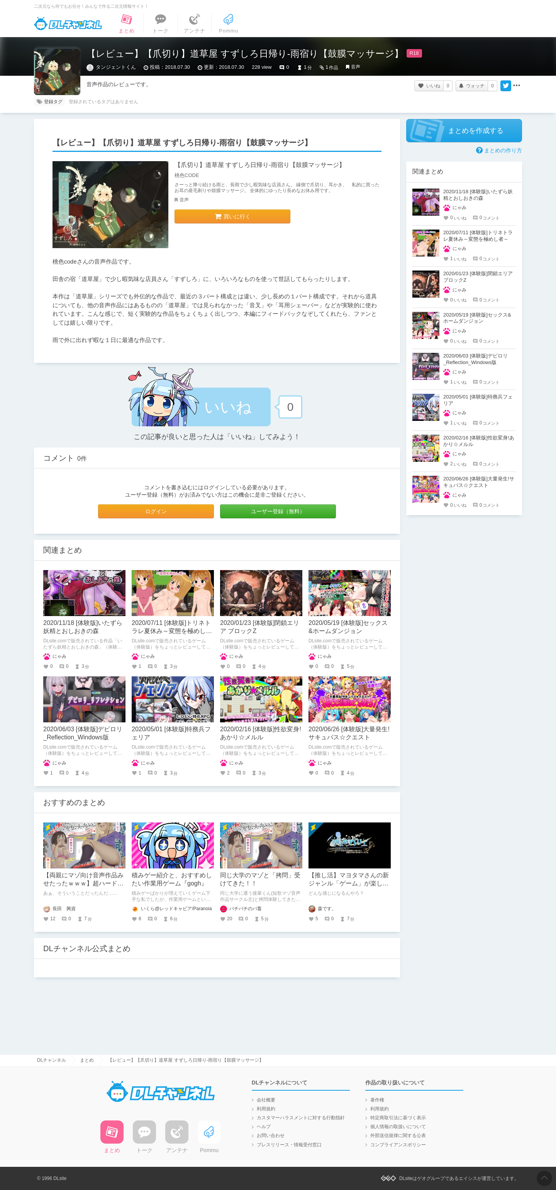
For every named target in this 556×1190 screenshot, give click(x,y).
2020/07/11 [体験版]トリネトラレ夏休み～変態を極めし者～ (172, 631)
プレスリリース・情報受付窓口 (289, 1144)
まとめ (87, 1060)
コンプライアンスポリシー (398, 1144)
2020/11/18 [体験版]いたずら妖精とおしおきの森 (478, 195)
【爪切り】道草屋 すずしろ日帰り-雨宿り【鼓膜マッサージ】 (260, 165)
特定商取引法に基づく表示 (398, 1117)
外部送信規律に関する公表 (398, 1135)
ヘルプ (264, 1126)
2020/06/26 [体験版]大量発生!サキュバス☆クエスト (478, 482)
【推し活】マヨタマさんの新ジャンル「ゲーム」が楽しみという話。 (349, 883)
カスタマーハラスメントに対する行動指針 (301, 1117)
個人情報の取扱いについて (398, 1126)
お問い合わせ (271, 1135)
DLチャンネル (68, 23)
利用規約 (266, 1109)
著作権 (377, 1100)
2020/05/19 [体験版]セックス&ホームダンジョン (477, 318)
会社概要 (266, 1100)
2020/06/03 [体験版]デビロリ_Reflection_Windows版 (475, 359)
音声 (355, 67)
